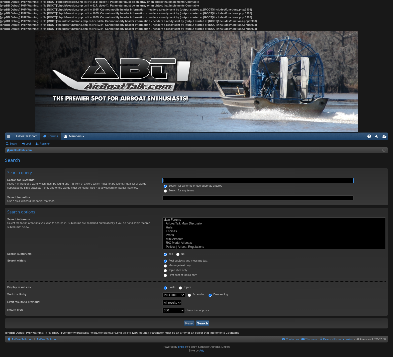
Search (14, 143)
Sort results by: (17, 294)
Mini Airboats (274, 239)
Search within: (16, 260)
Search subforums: (19, 253)
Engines (274, 231)
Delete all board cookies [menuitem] (337, 339)
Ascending (196, 294)
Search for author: (19, 197)
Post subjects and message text (185, 260)
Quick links (10, 137)
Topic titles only (175, 270)
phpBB (182, 346)
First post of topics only (180, 274)
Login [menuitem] (377, 137)
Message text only (177, 265)
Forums (53, 136)
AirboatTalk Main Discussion (274, 223)
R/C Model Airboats (274, 243)
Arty (201, 350)
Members (75, 136)
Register (45, 143)
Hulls (274, 227)
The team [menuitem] (311, 339)
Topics (185, 287)
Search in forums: (19, 219)
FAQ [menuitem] (371, 137)
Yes (168, 253)
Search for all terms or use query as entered (193, 185)
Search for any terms (179, 190)
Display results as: (19, 287)
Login (29, 143)
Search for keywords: (21, 179)
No (180, 253)
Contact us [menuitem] (292, 339)
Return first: (15, 309)
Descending (218, 294)
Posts (169, 287)
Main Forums (274, 220)
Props (274, 235)
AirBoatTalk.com (26, 136)
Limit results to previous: (23, 301)
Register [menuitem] (385, 137)
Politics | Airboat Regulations (274, 247)
